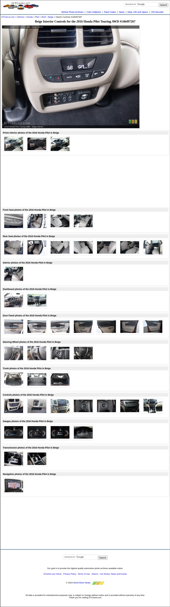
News (122, 12)
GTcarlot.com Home (52, 574)
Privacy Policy (69, 574)
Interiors (20, 17)
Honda (30, 17)
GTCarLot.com (8, 17)
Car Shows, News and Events (113, 574)
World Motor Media (81, 583)
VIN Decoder (157, 12)
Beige (50, 17)
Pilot (37, 17)
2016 (43, 17)
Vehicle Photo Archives (72, 12)
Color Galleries (93, 12)
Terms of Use (84, 574)
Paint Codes (110, 12)
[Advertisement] (156, 72)
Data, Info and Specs (138, 12)
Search (95, 574)
